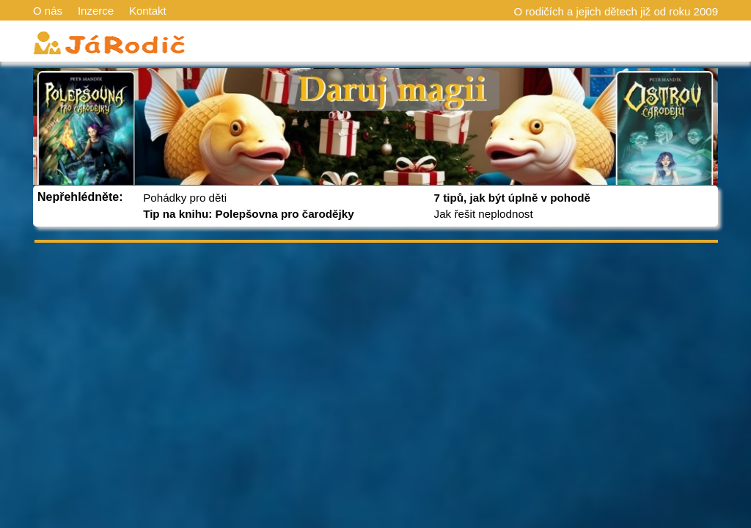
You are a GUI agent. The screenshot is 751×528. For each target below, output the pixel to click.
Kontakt (147, 10)
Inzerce (96, 10)
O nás (47, 10)
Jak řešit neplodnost (483, 214)
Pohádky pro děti (185, 197)
